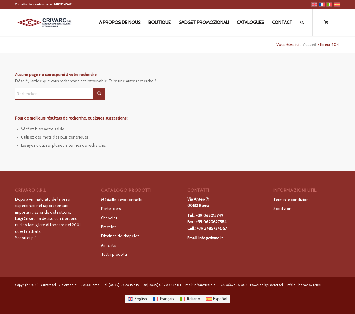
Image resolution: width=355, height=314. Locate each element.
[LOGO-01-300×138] (44, 22)
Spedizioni (282, 208)
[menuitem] (120, 22)
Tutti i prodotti (114, 254)
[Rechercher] (302, 22)
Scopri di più (26, 237)
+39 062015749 (209, 215)
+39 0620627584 (211, 221)
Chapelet (109, 217)
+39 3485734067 (212, 228)
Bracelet (108, 226)
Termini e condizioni (291, 199)
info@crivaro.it (210, 238)
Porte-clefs (111, 208)
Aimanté (108, 245)
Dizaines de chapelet (120, 235)
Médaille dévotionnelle (121, 199)
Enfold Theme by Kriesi (303, 285)
